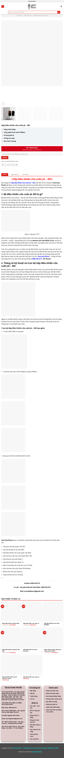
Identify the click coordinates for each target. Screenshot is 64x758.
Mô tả (4, 174)
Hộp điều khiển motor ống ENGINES (51, 624)
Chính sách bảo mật (52, 691)
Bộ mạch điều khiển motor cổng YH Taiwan (9, 677)
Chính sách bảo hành (52, 693)
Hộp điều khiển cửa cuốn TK (31, 623)
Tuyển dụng (33, 696)
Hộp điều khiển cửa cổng (40, 15)
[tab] (4, 174)
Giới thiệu (33, 691)
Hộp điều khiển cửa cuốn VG (31, 677)
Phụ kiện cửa (27, 15)
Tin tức (32, 699)
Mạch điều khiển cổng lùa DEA (10, 623)
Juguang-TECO (34, 234)
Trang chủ (19, 15)
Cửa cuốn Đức (34, 739)
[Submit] (58, 12)
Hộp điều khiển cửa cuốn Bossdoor (30, 650)
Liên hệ (32, 693)
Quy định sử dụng (51, 701)
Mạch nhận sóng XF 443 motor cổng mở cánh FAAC (52, 650)
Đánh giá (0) (14, 174)
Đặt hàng (25, 174)
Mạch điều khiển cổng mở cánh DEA (11, 650)
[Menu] (2, 6)
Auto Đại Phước (37, 752)
